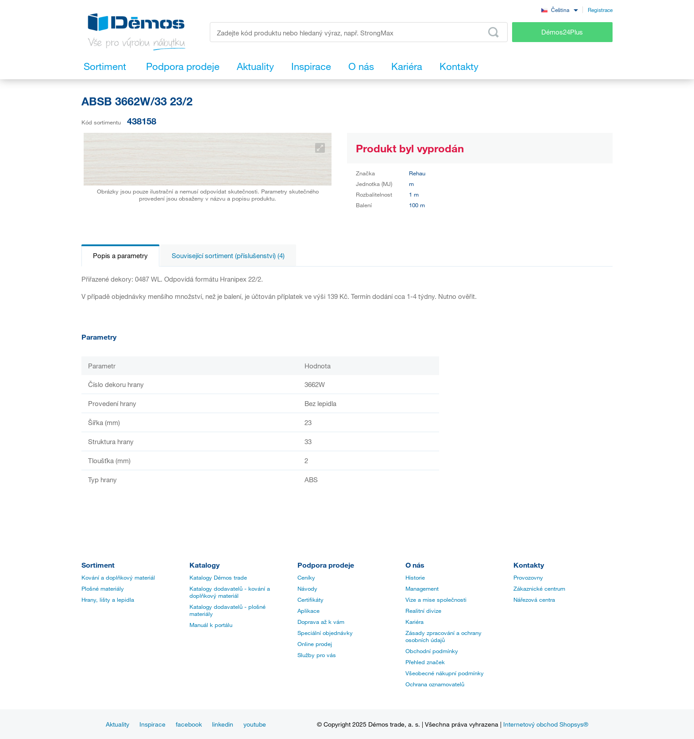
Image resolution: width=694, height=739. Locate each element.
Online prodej (314, 643)
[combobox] (559, 9)
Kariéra (414, 621)
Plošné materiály (102, 588)
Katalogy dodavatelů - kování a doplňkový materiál (229, 592)
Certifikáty (310, 599)
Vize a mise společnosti (436, 599)
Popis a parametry (120, 255)
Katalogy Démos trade (218, 577)
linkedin (222, 724)
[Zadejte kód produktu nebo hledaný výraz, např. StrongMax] (358, 32)
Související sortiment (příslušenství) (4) (228, 255)
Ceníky (306, 577)
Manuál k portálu (210, 624)
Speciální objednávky (325, 632)
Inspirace (152, 724)
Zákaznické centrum (539, 588)
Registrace (600, 9)
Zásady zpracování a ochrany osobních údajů (443, 636)
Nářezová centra (534, 599)
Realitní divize (423, 610)
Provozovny (528, 577)
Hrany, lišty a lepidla (107, 599)
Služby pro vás (316, 654)
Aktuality (117, 724)
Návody (307, 588)
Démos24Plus (562, 32)
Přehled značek (425, 661)
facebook (189, 724)
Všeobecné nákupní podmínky (444, 673)
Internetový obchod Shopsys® (545, 724)
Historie (415, 577)
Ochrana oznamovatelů (434, 684)
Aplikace (308, 610)
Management (422, 588)
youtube (254, 724)
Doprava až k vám (320, 621)
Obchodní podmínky (431, 650)
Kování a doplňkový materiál (118, 577)
